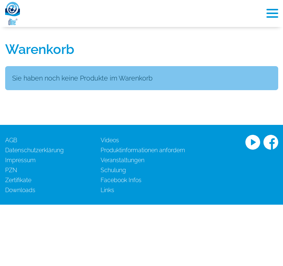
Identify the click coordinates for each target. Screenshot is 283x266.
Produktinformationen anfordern (143, 150)
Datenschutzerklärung (34, 150)
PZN (11, 170)
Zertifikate (18, 180)
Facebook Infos (121, 180)
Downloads (20, 190)
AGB (11, 140)
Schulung (113, 170)
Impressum (20, 160)
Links (107, 190)
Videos (110, 140)
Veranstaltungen (122, 160)
